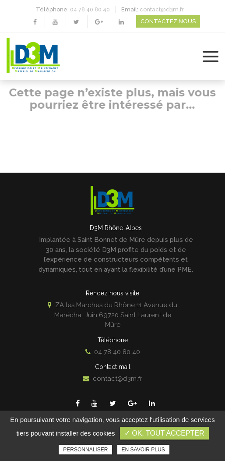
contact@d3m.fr (162, 9)
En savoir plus (143, 450)
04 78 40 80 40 (90, 9)
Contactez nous (168, 21)
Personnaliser (85, 450)
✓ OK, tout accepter (164, 433)
